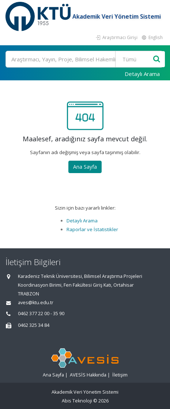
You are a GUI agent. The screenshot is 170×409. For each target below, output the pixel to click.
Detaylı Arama (142, 73)
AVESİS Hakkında (88, 375)
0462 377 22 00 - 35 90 (41, 313)
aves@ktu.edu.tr (35, 302)
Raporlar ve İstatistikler (92, 229)
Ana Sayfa (85, 166)
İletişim (120, 375)
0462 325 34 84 (33, 325)
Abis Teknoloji (77, 401)
